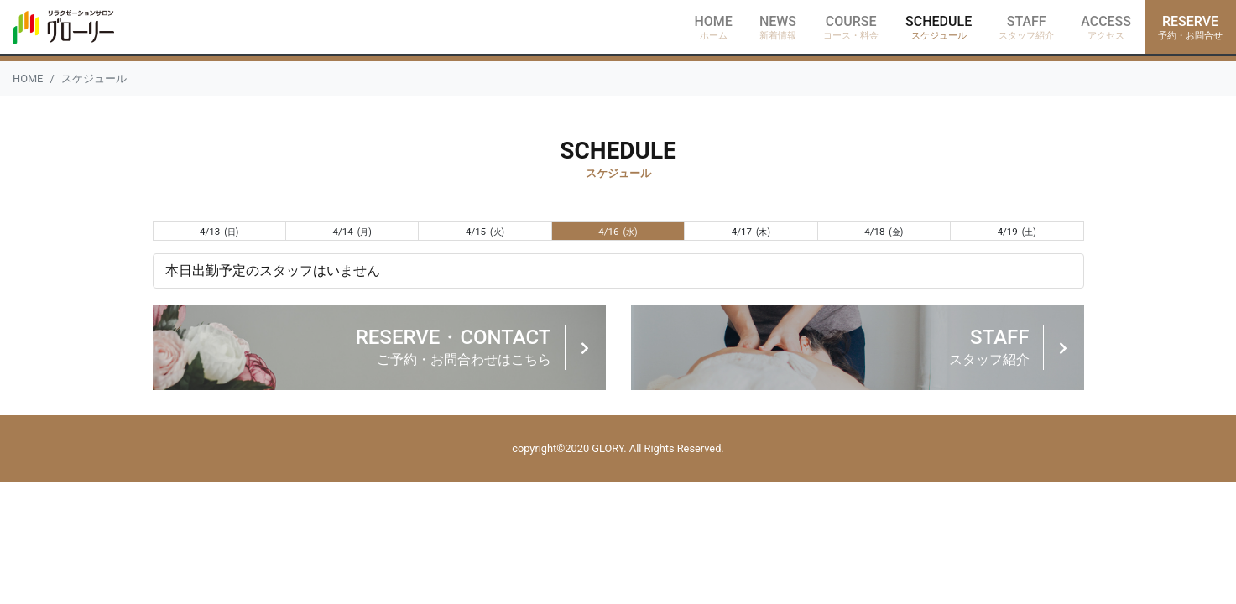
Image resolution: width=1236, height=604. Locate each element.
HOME (28, 78)
